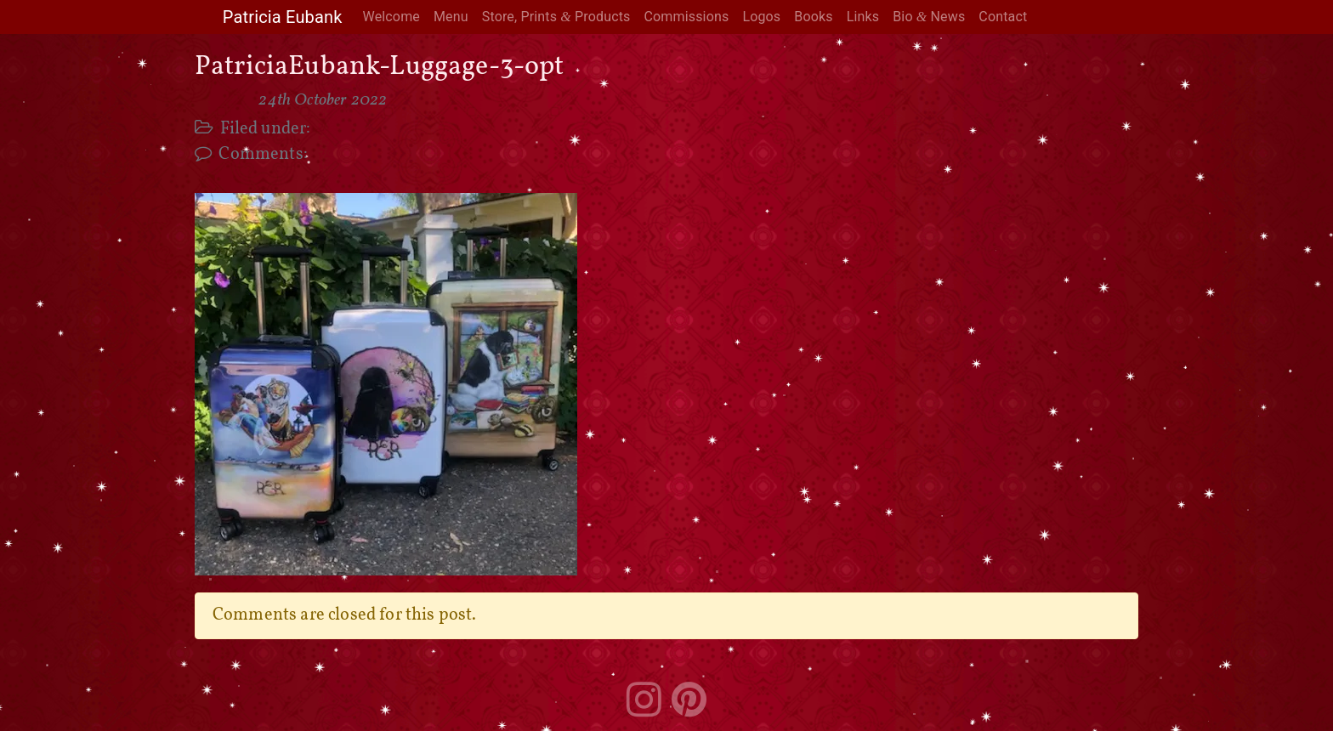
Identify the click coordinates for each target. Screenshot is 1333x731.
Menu (451, 16)
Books (813, 16)
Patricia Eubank (283, 17)
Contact (1002, 16)
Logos (761, 16)
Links (863, 16)
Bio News (929, 16)
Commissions (686, 16)
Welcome (391, 16)
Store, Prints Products (556, 16)
